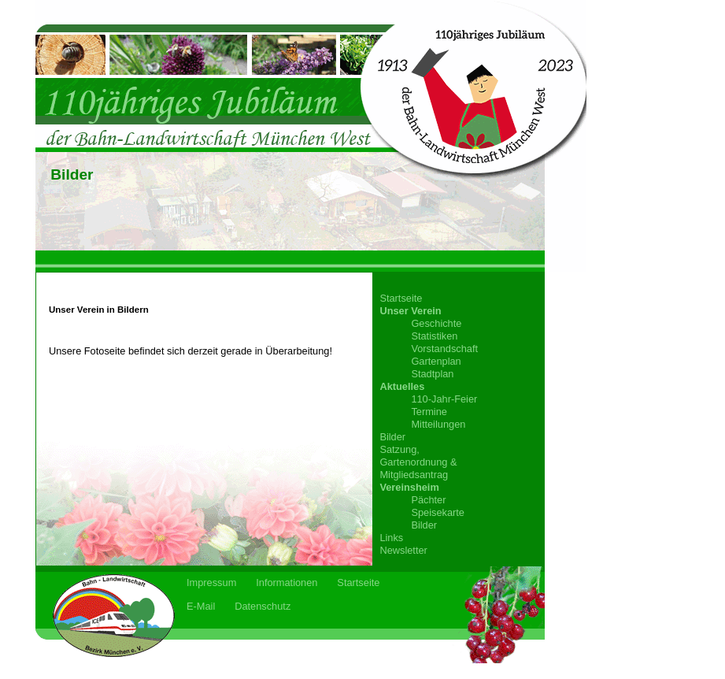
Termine (429, 411)
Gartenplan (436, 361)
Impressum (211, 582)
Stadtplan (432, 374)
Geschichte (436, 323)
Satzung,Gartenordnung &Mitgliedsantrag (418, 461)
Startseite (400, 298)
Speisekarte (437, 512)
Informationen (286, 582)
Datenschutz (262, 606)
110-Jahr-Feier (444, 399)
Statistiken (434, 336)
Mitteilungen (438, 424)
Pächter (428, 500)
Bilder (392, 437)
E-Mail (201, 606)
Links (391, 538)
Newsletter (403, 550)
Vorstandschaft (444, 348)
